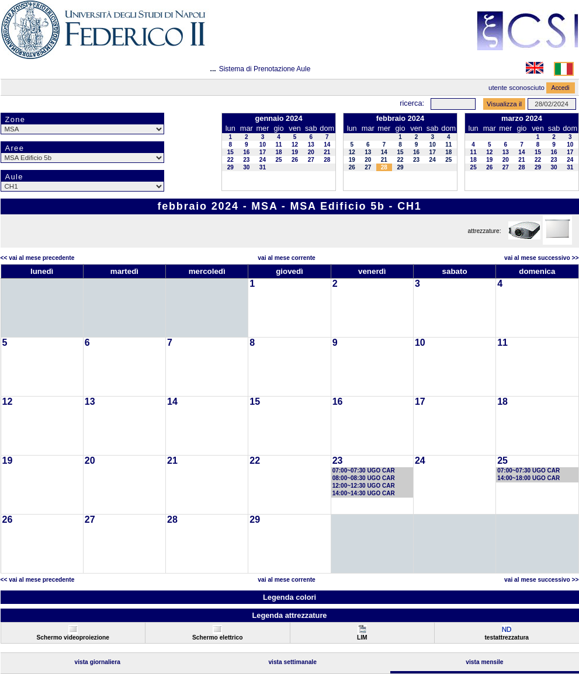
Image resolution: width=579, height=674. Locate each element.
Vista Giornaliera (97, 662)
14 (327, 144)
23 (246, 160)
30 (246, 167)
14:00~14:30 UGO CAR (363, 493)
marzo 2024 (521, 118)
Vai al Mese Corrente (286, 258)
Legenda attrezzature (289, 615)
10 (262, 144)
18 (278, 152)
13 (311, 144)
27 (311, 160)
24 (262, 160)
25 (278, 160)
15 (230, 152)
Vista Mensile (484, 662)
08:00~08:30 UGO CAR (363, 478)
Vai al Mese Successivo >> (541, 258)
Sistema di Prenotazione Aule (265, 69)
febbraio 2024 (400, 118)
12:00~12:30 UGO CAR (363, 485)
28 (327, 160)
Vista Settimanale (292, 662)
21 (327, 152)
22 (230, 160)
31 (262, 167)
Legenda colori (289, 597)
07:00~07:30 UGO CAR (363, 470)
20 (311, 152)
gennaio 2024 (278, 118)
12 (295, 144)
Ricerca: (412, 103)
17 (262, 152)
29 (230, 167)
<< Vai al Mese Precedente (38, 258)
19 (295, 152)
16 (246, 152)
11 (278, 144)
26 (295, 160)
